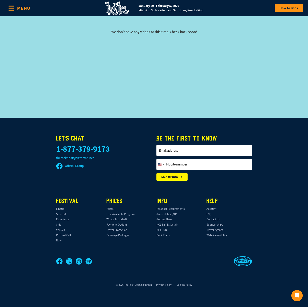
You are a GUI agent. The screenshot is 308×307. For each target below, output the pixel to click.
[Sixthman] (243, 261)
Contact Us (213, 219)
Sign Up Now (172, 177)
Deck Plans (163, 235)
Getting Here (164, 219)
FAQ (208, 214)
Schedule (61, 214)
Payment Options (116, 224)
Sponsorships (214, 224)
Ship (58, 224)
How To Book (289, 8)
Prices (110, 209)
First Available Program (120, 214)
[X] (71, 261)
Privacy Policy (163, 284)
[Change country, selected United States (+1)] (161, 164)
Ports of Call (63, 235)
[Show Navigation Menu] (19, 8)
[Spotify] (88, 261)
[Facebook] (61, 261)
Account (211, 209)
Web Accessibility (216, 235)
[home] (154, 8)
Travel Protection (116, 230)
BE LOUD (161, 230)
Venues (60, 230)
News (59, 240)
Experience (62, 219)
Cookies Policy (184, 284)
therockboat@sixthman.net (75, 158)
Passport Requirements (170, 209)
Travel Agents (214, 230)
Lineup (60, 209)
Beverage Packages (117, 235)
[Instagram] (80, 261)
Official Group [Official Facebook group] (70, 166)
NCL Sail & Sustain (167, 224)
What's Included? (116, 219)
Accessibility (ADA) (167, 214)
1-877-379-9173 (83, 149)
